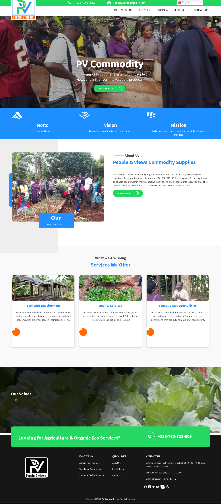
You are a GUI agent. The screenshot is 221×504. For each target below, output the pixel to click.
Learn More (123, 193)
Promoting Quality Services (91, 475)
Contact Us (201, 10)
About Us (128, 10)
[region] (110, 62)
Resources (182, 10)
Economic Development (89, 462)
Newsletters (118, 469)
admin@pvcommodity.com (164, 478)
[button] (216, 20)
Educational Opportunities (91, 469)
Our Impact (164, 10)
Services (146, 10)
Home (114, 10)
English (184, 2)
